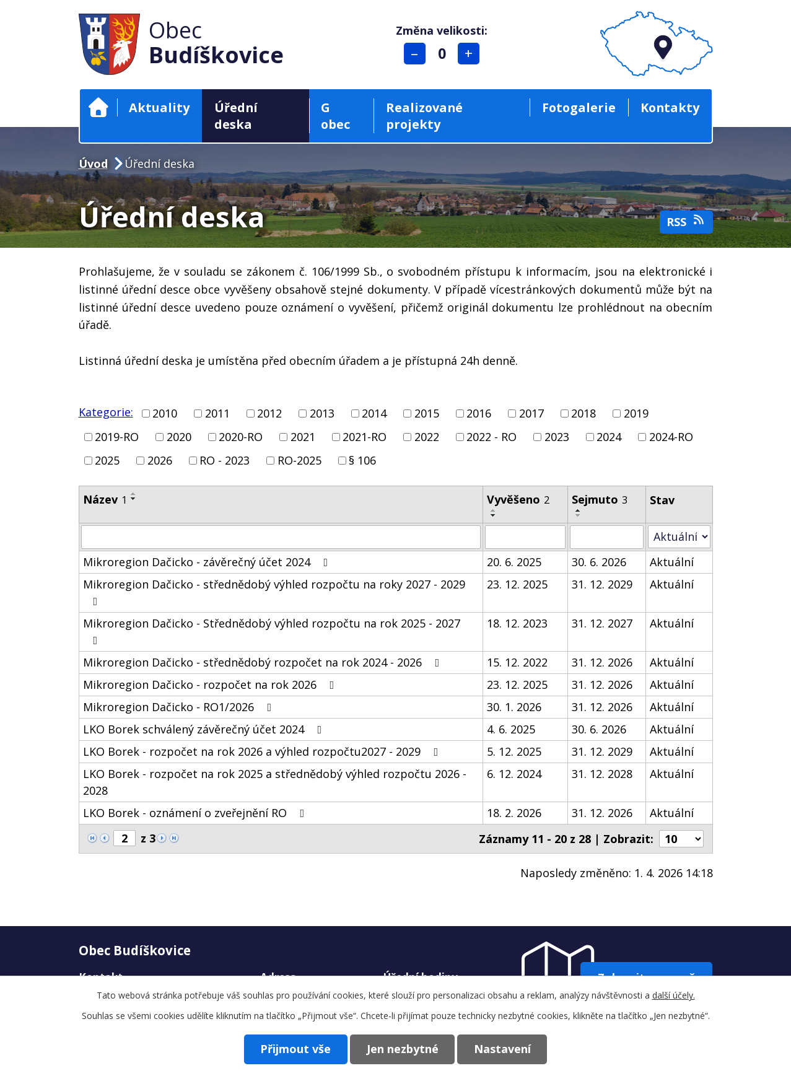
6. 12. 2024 (514, 773)
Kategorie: (106, 412)
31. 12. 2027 (602, 623)
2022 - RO (491, 436)
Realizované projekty (424, 116)
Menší (415, 53)
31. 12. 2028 (602, 773)
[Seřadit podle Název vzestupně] (134, 493)
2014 (374, 413)
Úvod (98, 107)
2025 (107, 460)
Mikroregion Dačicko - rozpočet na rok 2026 (211, 684)
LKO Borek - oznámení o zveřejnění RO (196, 812)
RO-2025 (299, 460)
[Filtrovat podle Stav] (679, 536)
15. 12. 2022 (517, 662)
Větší (468, 53)
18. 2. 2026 (514, 812)
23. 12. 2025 (517, 584)
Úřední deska (236, 116)
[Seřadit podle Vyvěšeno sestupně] (493, 515)
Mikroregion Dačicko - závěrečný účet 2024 (208, 561)
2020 (179, 436)
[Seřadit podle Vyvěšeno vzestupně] (493, 510)
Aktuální (672, 561)
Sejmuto (599, 499)
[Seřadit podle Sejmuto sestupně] (578, 515)
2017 (531, 413)
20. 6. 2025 (514, 561)
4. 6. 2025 (511, 729)
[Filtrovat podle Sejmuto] (607, 537)
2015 (426, 413)
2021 (303, 436)
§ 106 (362, 460)
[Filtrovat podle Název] (281, 537)
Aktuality (159, 107)
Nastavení (502, 1048)
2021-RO (365, 436)
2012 (269, 413)
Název (105, 499)
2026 (159, 460)
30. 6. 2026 (599, 561)
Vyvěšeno (518, 499)
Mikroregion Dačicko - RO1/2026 (180, 706)
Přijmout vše (295, 1048)
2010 (164, 413)
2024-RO (671, 436)
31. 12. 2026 (602, 662)
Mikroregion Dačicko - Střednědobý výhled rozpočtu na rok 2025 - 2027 (271, 631)
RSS (686, 221)
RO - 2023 (224, 460)
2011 (217, 413)
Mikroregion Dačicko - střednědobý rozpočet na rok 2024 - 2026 (264, 662)
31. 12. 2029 (602, 584)
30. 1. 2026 (514, 706)
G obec (335, 116)
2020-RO (241, 436)
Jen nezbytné (403, 1048)
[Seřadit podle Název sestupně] (134, 498)
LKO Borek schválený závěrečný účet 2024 (205, 729)
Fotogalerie (579, 107)
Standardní (442, 53)
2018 (583, 413)
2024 (609, 436)
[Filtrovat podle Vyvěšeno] (525, 537)
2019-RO (117, 436)
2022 (426, 436)
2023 (556, 436)
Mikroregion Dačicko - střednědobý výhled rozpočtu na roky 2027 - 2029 (274, 592)
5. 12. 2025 (514, 751)
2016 (478, 413)
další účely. (673, 995)
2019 (636, 413)
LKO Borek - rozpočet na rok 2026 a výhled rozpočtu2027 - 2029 (263, 751)
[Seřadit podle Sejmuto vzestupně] (578, 510)
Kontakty (669, 107)
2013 (322, 413)
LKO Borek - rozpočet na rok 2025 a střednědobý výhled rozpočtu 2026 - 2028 (274, 782)
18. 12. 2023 (517, 623)
